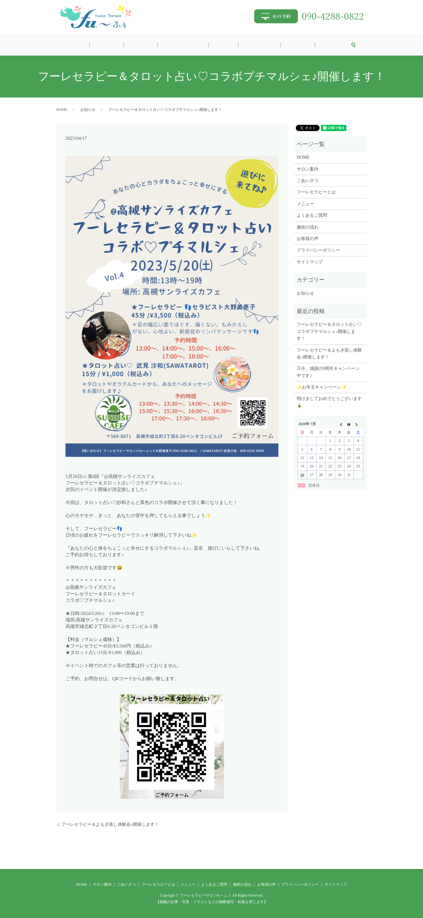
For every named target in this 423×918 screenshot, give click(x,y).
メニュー (219, 45)
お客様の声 (301, 45)
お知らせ (87, 109)
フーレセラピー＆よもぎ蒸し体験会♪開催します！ (110, 824)
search (318, 45)
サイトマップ (310, 262)
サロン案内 (128, 45)
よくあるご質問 (247, 45)
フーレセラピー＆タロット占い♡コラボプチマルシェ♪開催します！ (329, 331)
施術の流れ (276, 45)
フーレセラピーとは (187, 45)
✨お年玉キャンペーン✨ (321, 387)
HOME (107, 45)
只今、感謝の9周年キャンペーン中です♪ (328, 372)
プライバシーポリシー (318, 250)
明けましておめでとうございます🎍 (329, 402)
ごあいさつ (153, 45)
